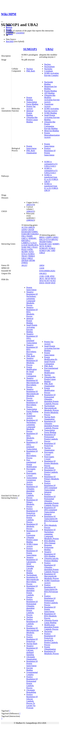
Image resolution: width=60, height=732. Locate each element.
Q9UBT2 (43, 273)
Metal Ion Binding (51, 131)
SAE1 (49, 244)
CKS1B (31, 229)
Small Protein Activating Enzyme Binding (52, 117)
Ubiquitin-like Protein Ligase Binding (32, 119)
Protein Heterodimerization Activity (52, 135)
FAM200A (34, 234)
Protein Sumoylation (31, 147)
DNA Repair (49, 468)
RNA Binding (49, 541)
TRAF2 (24, 256)
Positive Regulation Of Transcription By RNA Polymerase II (51, 589)
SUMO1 (31, 254)
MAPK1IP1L (33, 245)
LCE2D (24, 245)
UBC (49, 250)
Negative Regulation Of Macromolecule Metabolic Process (32, 393)
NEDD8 (42, 242)
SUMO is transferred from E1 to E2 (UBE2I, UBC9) (51, 178)
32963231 (30, 211)
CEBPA (49, 237)
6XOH (47, 283)
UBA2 (49, 49)
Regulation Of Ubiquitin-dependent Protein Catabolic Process (32, 591)
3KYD (47, 278)
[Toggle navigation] (2, 21)
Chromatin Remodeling (31, 691)
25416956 (20, 33)
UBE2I (30, 258)
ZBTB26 (24, 260)
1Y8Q (41, 276)
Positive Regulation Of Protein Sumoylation (49, 151)
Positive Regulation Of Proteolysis (32, 639)
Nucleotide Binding (48, 83)
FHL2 (23, 236)
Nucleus (29, 69)
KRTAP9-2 (25, 240)
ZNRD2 (24, 263)
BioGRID (10, 41)
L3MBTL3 (25, 243)
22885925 (30, 220)
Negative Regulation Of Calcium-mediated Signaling (32, 650)
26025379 (30, 205)
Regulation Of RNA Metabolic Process (32, 436)
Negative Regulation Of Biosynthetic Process (32, 403)
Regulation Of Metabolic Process (32, 526)
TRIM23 (31, 256)
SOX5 (31, 252)
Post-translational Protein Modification (31, 463)
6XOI (53, 283)
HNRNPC (33, 238)
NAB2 (24, 247)
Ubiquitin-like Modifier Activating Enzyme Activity (52, 98)
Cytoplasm (48, 71)
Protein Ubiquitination (50, 648)
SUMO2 (51, 248)
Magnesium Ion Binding (50, 87)
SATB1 (30, 249)
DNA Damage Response (49, 544)
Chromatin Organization (31, 658)
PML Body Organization (31, 152)
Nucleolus (48, 69)
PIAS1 (35, 247)
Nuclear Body (31, 644)
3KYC (41, 278)
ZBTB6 (32, 260)
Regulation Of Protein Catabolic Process (51, 472)
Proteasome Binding (48, 548)
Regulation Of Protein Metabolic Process (51, 463)
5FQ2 (41, 281)
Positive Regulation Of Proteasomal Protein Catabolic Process (32, 682)
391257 (24, 265)
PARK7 (49, 242)
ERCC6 (42, 239)
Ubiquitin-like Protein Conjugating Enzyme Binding (51, 125)
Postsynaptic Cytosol (31, 474)
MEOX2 (54, 239)
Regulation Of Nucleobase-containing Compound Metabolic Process (32, 425)
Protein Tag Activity (31, 107)
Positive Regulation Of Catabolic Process (32, 622)
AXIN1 (24, 229)
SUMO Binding (50, 113)
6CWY (47, 281)
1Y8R (47, 276)
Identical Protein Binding (29, 113)
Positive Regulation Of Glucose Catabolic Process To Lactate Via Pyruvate (32, 701)
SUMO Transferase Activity (31, 416)
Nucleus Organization (49, 449)
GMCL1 (24, 238)
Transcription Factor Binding (32, 103)
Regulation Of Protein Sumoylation (32, 663)
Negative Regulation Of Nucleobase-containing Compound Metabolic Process (32, 298)
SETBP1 (24, 252)
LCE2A (34, 243)
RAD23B (43, 244)
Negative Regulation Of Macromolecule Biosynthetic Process (32, 382)
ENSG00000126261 (47, 271)
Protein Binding (29, 98)
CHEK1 (55, 237)
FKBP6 (30, 236)
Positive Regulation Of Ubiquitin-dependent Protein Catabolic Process (32, 491)
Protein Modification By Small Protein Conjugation (31, 371)
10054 (41, 265)
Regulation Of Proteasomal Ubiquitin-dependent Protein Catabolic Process (51, 399)
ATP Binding (49, 93)
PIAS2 (24, 249)
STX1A (24, 254)
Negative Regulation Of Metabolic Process (32, 361)
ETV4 (48, 239)
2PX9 (52, 276)
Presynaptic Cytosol (31, 470)
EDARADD (26, 232)
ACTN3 (24, 227)
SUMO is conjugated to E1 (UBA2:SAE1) (51, 164)
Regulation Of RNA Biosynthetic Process (32, 454)
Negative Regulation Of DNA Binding (49, 554)
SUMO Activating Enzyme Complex (51, 74)
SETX (41, 246)
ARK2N (31, 227)
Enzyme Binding (29, 669)
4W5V (53, 278)
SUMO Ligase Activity (32, 545)
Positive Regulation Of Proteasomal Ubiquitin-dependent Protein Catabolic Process (32, 607)
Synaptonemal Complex (32, 673)
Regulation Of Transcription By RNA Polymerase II (51, 519)
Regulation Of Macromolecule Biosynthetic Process (32, 580)
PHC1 (29, 247)
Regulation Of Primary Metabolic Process (32, 503)
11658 (41, 268)
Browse (9, 27)
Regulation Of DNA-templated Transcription (32, 445)
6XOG (42, 283)
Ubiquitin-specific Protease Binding (51, 559)
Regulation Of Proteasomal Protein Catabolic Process (51, 438)
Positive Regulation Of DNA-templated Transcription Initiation (50, 487)
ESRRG (35, 232)
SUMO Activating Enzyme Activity (51, 110)
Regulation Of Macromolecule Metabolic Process (32, 631)
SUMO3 (42, 250)
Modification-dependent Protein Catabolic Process (51, 627)
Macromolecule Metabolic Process (51, 409)
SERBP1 (56, 244)
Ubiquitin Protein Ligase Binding (32, 539)
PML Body (30, 71)
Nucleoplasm (49, 66)
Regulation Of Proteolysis (49, 444)
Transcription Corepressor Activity (31, 480)
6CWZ (53, 281)
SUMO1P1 (30, 49)
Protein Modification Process (49, 390)
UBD (53, 250)
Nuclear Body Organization (49, 418)
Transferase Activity (48, 105)
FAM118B (25, 234)
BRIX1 (42, 237)
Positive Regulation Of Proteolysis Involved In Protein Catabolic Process (32, 515)
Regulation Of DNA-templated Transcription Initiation (50, 511)
